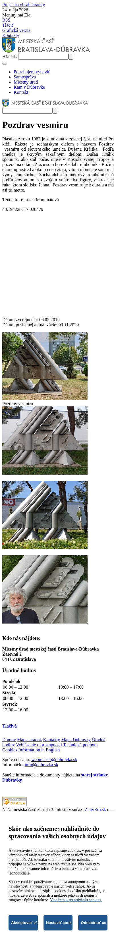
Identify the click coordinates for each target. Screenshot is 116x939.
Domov (9, 739)
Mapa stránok (29, 739)
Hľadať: (10, 56)
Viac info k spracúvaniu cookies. (76, 900)
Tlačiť (8, 25)
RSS (6, 20)
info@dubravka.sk (41, 764)
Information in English (39, 749)
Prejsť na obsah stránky (23, 4)
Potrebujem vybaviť (32, 71)
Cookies (9, 749)
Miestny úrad (26, 82)
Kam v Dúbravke (29, 87)
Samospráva (25, 76)
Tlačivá (9, 726)
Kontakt (21, 92)
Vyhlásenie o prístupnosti (39, 744)
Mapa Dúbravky (76, 739)
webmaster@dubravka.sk (54, 759)
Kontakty (10, 35)
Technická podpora (80, 744)
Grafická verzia (16, 30)
